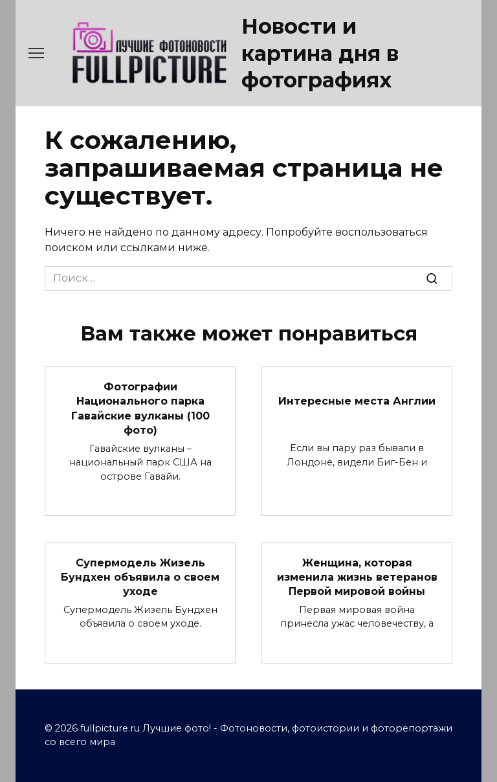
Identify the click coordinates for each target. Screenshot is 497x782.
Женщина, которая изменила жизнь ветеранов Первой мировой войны (357, 577)
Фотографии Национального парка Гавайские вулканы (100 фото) (140, 408)
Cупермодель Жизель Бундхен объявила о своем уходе (140, 577)
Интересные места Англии (357, 401)
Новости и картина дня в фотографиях (320, 53)
